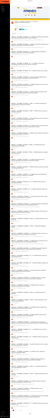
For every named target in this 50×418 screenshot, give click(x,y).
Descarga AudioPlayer (3, 411)
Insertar (26, 29)
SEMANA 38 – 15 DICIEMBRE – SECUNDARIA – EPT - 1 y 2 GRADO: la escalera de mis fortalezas (29, 70)
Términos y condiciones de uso (4, 412)
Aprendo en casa (16, 23)
